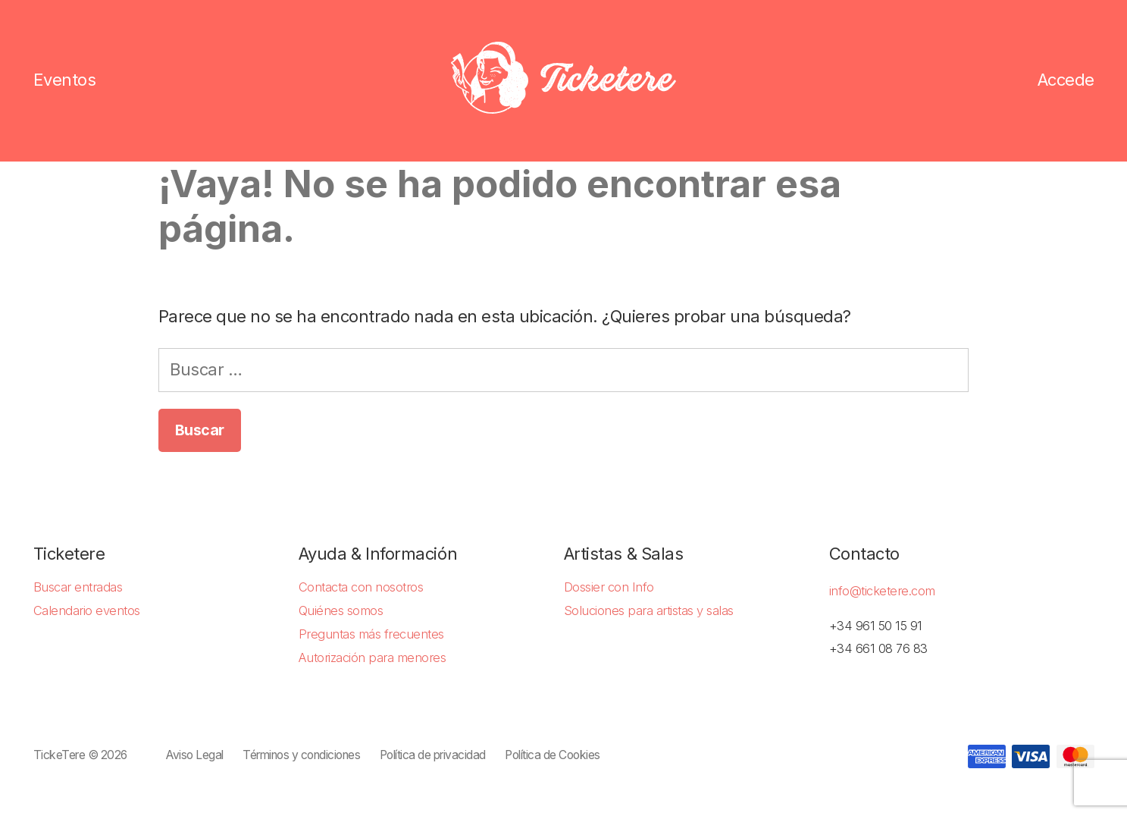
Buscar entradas (78, 587)
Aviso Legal (195, 755)
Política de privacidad (433, 755)
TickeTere (59, 755)
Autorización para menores (372, 657)
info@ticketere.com (882, 590)
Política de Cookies (552, 755)
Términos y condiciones (301, 755)
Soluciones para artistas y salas (649, 610)
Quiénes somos (341, 610)
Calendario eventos (86, 610)
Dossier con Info (609, 587)
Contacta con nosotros (361, 587)
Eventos (64, 80)
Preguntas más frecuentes (371, 634)
